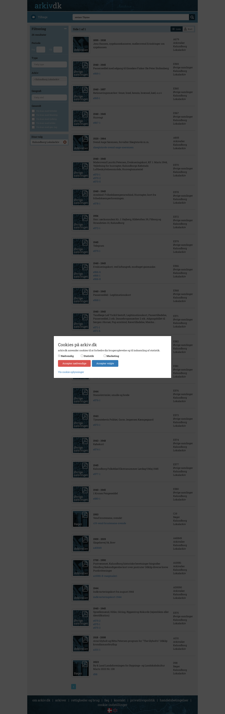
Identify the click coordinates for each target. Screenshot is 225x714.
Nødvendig (67, 356)
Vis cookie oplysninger (71, 372)
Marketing (113, 356)
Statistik (89, 356)
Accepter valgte (105, 363)
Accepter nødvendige (74, 363)
